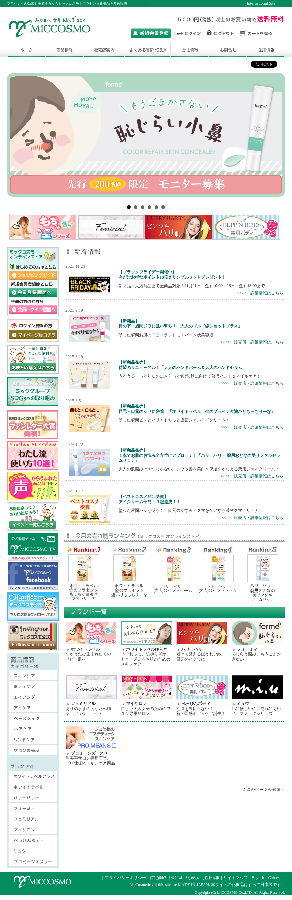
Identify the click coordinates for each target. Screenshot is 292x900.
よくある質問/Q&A (147, 50)
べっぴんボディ (33, 841)
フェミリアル (33, 820)
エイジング (29, 698)
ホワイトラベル (33, 788)
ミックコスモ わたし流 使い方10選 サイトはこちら (33, 455)
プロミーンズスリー (33, 863)
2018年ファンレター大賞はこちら (33, 424)
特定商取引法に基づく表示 (174, 877)
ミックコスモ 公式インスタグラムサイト (33, 636)
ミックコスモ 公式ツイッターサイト (33, 606)
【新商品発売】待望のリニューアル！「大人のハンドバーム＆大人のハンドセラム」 (182, 365)
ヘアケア (29, 730)
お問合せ (228, 50)
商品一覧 (64, 50)
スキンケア (29, 677)
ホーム (26, 50)
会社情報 (190, 50)
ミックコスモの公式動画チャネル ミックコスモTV (33, 547)
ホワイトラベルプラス (33, 778)
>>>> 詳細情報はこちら (260, 293)
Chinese (274, 877)
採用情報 (266, 50)
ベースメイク (29, 720)
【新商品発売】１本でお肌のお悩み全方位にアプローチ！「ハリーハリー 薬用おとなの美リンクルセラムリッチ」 (199, 455)
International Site (261, 3)
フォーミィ (33, 810)
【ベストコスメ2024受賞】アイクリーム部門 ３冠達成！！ (149, 499)
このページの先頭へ (264, 789)
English (258, 877)
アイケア (29, 709)
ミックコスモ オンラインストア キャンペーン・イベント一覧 (33, 516)
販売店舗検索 (104, 50)
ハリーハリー (33, 799)
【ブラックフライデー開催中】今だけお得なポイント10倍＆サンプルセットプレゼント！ (172, 274)
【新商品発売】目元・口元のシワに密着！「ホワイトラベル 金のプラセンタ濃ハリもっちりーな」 (197, 409)
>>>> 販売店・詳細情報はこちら (252, 342)
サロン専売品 (29, 751)
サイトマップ (235, 877)
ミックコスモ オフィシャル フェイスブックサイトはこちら (33, 576)
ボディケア (29, 688)
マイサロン (33, 831)
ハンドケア (29, 741)
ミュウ (33, 852)
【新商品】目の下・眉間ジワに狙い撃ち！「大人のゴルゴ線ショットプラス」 (180, 323)
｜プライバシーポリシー (123, 877)
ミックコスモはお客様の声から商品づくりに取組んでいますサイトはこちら (33, 486)
